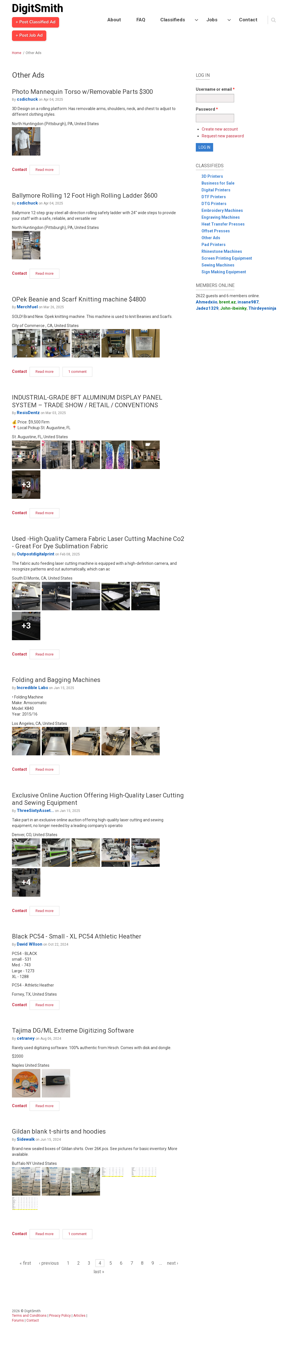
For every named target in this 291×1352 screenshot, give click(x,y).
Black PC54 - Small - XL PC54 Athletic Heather (76, 936)
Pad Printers (213, 244)
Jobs (211, 19)
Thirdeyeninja (262, 308)
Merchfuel (27, 306)
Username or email (215, 89)
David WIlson (29, 944)
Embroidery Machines (222, 210)
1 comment (77, 371)
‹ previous (49, 1263)
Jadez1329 (207, 308)
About (114, 19)
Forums (18, 1320)
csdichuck (27, 99)
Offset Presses (215, 231)
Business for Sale (217, 183)
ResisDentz (28, 412)
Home (16, 53)
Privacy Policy (60, 1316)
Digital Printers (215, 190)
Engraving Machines (220, 217)
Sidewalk (26, 1139)
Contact (248, 19)
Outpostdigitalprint (35, 554)
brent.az (227, 302)
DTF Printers (213, 197)
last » (98, 1271)
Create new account (220, 129)
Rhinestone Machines (221, 251)
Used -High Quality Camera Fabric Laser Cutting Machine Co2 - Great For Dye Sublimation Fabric (98, 542)
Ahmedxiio (206, 302)
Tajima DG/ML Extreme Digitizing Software (73, 1030)
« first (25, 1263)
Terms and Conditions (29, 1316)
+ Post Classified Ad (35, 22)
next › (172, 1263)
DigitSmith (37, 8)
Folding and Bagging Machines (56, 679)
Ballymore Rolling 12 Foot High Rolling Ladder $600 (84, 195)
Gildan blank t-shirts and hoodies (59, 1131)
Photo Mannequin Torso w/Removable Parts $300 (82, 91)
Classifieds (172, 19)
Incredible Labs (32, 687)
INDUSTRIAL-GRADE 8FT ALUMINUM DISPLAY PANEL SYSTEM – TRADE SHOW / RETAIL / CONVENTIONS (87, 401)
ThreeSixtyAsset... (35, 810)
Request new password (223, 136)
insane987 (248, 302)
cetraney (26, 1038)
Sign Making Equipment (223, 272)
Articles (79, 1316)
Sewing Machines (217, 265)
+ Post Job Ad (29, 35)
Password (207, 109)
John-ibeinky (233, 308)
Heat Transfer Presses (223, 224)
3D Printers (212, 176)
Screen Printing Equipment (226, 258)
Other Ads (210, 237)
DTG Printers (213, 203)
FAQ (140, 19)
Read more (47, 169)
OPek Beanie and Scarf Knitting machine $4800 (79, 299)
